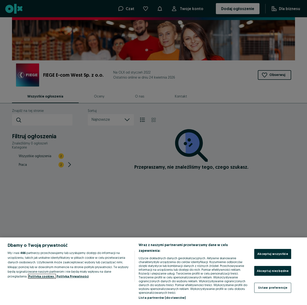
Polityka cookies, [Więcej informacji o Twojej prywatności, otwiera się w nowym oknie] (42, 276)
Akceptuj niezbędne (273, 271)
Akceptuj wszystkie (272, 254)
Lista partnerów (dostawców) (162, 297)
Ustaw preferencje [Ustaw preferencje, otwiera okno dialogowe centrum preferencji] (272, 287)
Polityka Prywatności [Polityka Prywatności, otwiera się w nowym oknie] (73, 276)
